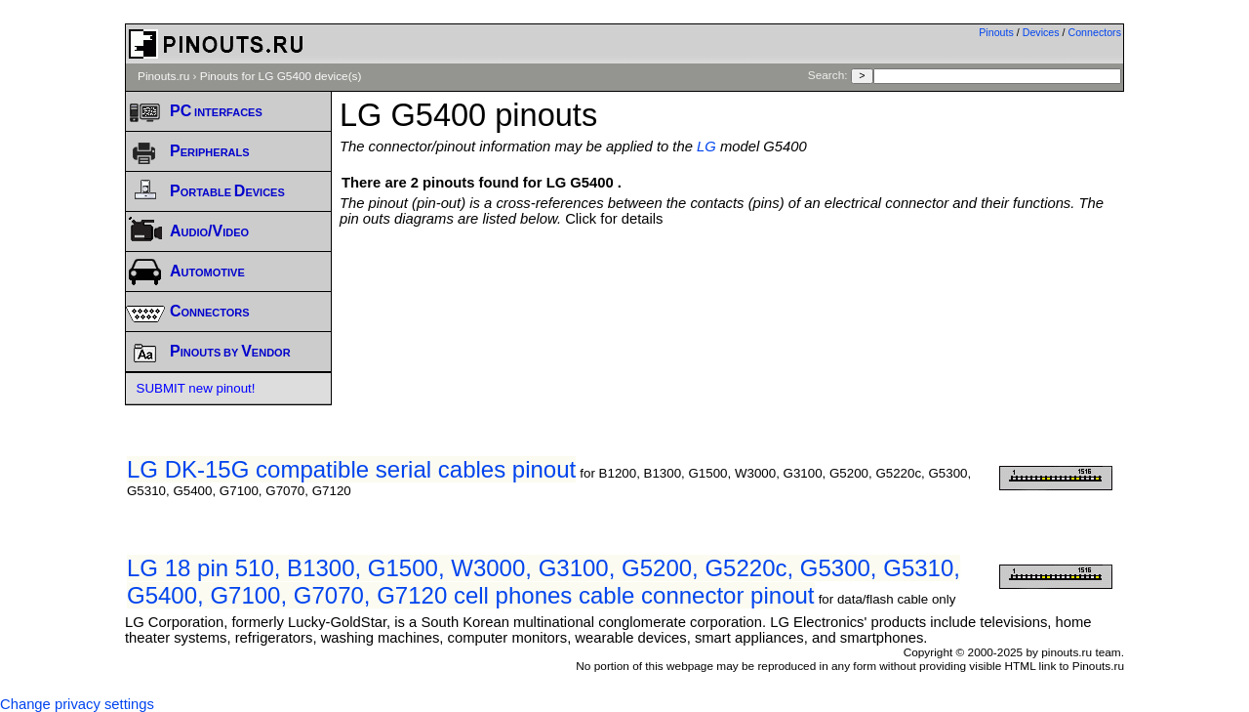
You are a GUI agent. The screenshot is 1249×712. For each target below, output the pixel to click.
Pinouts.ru (163, 76)
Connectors (1095, 32)
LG (706, 146)
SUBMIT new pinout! (196, 388)
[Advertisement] (732, 280)
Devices (1041, 32)
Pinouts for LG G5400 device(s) (281, 76)
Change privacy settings (77, 704)
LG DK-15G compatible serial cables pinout (351, 469)
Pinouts (996, 32)
